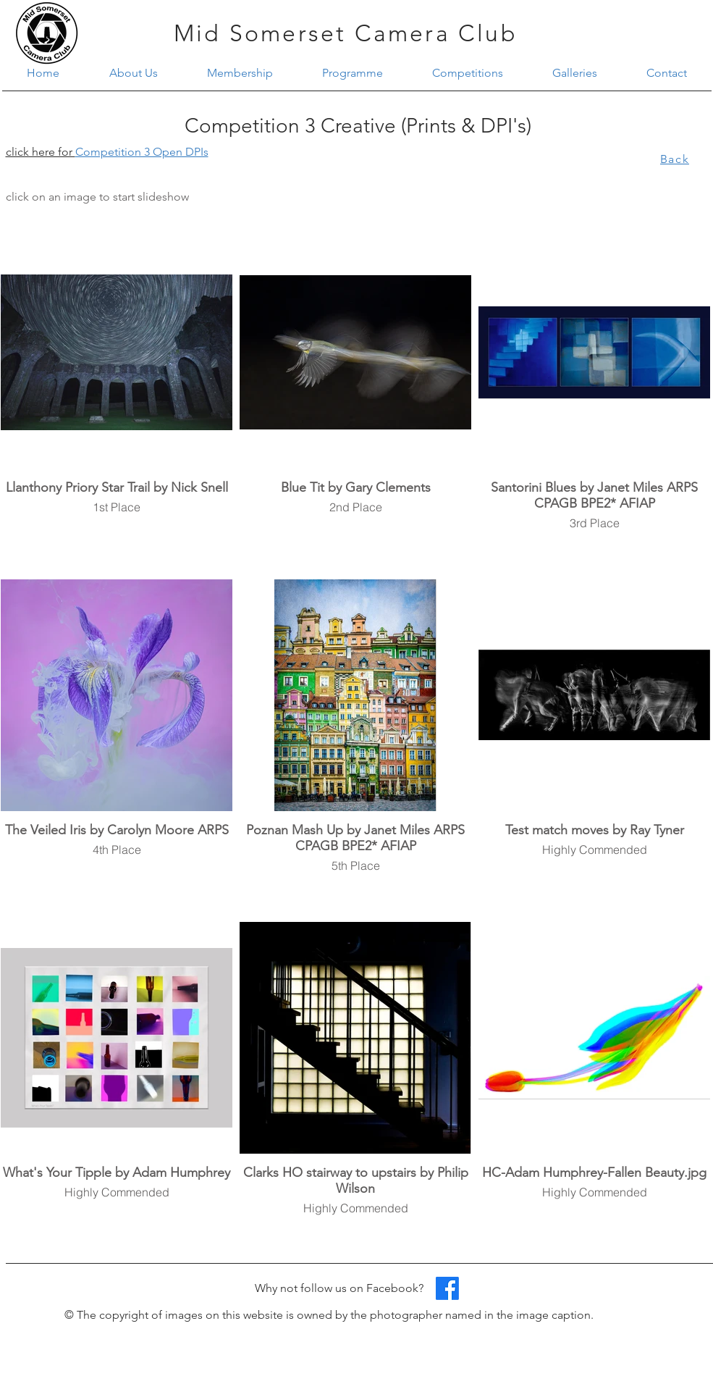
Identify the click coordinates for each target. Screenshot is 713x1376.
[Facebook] (447, 1288)
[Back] (676, 158)
